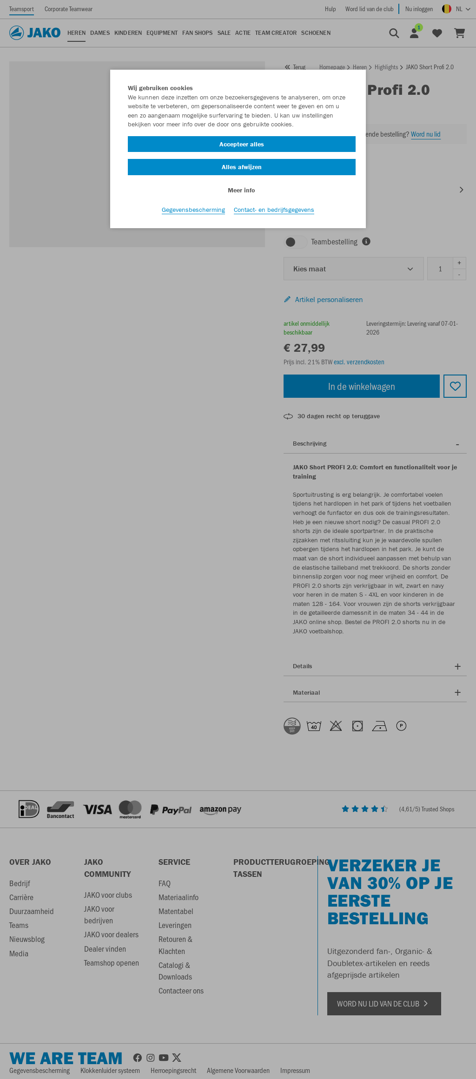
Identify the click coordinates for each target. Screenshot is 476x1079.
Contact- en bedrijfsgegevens (274, 209)
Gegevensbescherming (193, 209)
